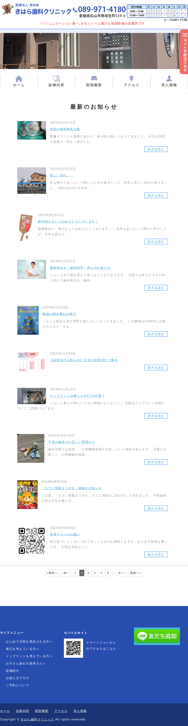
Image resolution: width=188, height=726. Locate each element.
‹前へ (65, 572)
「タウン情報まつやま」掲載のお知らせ (71, 488)
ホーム (19, 85)
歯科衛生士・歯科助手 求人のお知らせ (80, 267)
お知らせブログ (17, 678)
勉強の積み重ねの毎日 (59, 314)
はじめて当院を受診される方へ (29, 641)
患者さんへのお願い (65, 534)
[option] (94, 51)
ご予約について (17, 685)
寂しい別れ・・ (61, 175)
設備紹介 (12, 670)
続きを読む (156, 195)
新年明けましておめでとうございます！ (68, 221)
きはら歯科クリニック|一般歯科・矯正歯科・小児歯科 (41, 9)
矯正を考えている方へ (22, 648)
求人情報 (169, 85)
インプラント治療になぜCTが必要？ (77, 395)
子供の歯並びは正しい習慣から (71, 442)
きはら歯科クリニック (37, 719)
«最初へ (52, 572)
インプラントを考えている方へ (29, 656)
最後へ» (135, 572)
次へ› (121, 572)
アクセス (132, 85)
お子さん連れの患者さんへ (26, 663)
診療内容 (56, 85)
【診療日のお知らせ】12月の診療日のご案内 (84, 360)
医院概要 (94, 85)
